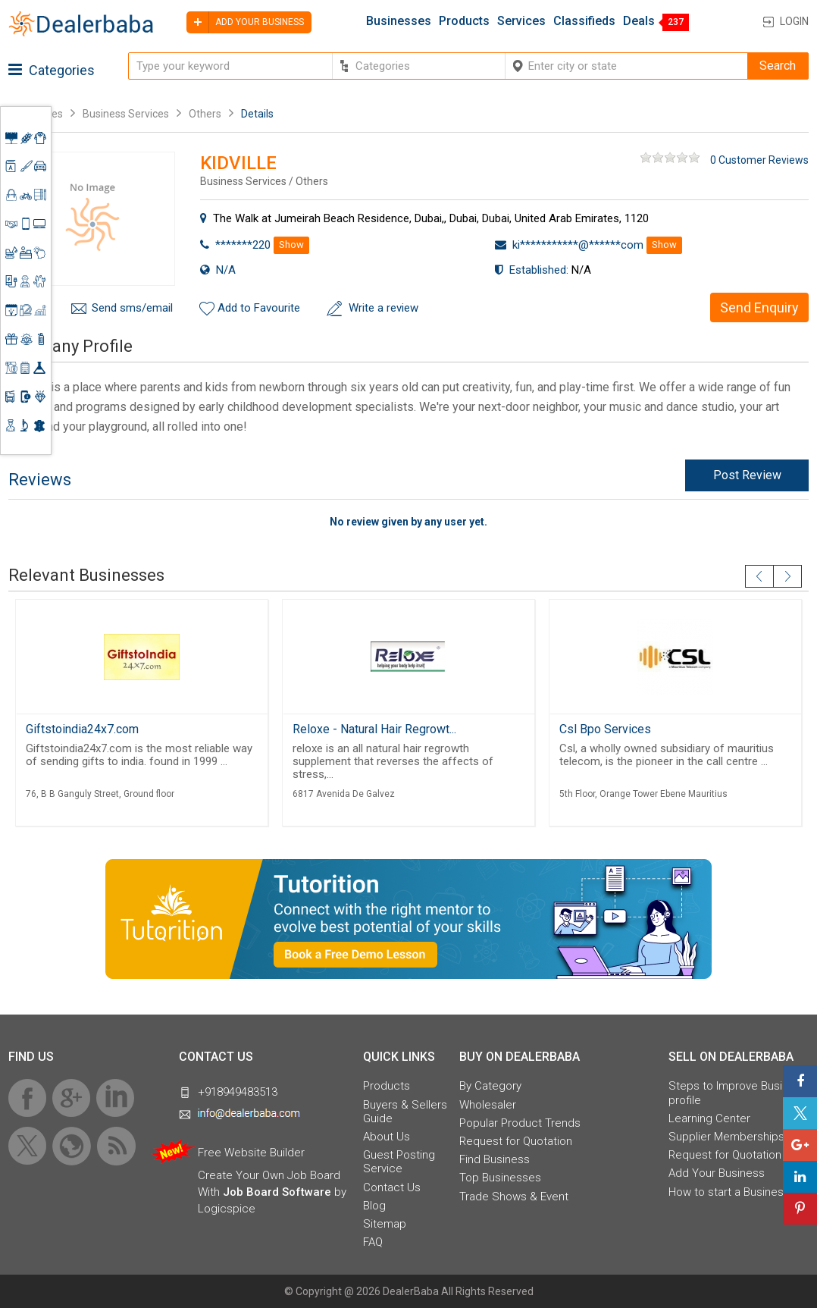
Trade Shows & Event (513, 1196)
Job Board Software (277, 1192)
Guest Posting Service (399, 1161)
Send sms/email (132, 308)
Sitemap (384, 1224)
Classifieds (584, 21)
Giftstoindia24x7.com (82, 729)
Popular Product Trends (520, 1123)
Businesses (398, 21)
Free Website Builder (251, 1152)
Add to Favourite (259, 308)
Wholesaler (487, 1105)
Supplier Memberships (726, 1136)
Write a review (383, 308)
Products (464, 21)
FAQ (373, 1242)
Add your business (245, 22)
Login (794, 21)
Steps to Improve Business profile (737, 1092)
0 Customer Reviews (759, 160)
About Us (386, 1136)
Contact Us (392, 1187)
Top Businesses (500, 1177)
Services (521, 21)
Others (205, 114)
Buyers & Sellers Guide (405, 1111)
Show (291, 244)
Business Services (127, 114)
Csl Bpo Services (605, 729)
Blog (374, 1205)
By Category (490, 1086)
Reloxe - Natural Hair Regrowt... (374, 729)
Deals (639, 21)
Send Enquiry (759, 307)
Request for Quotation (515, 1141)
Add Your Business (716, 1173)
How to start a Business (729, 1192)
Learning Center (709, 1118)
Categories (51, 70)
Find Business (494, 1159)
